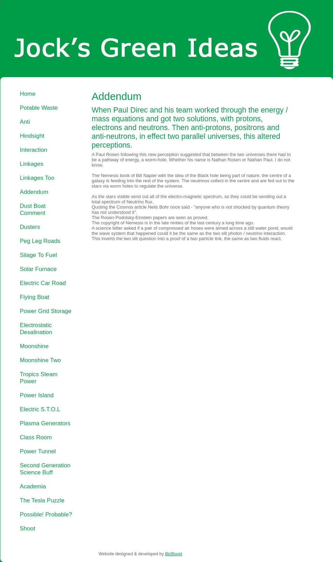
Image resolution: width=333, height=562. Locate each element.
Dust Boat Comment (33, 209)
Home (28, 93)
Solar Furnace (38, 269)
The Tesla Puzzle (42, 500)
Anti (25, 122)
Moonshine (34, 346)
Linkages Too (37, 178)
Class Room (36, 437)
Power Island (37, 395)
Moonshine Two (40, 360)
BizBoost (173, 553)
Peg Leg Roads (40, 241)
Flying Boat (34, 297)
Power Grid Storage (46, 311)
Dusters (30, 227)
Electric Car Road (43, 283)
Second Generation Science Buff (45, 469)
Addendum (34, 192)
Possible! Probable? (46, 514)
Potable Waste (39, 107)
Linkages (31, 164)
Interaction (33, 150)
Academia (33, 486)
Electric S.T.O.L (40, 409)
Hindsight (32, 136)
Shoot (27, 528)
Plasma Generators (45, 423)
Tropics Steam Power (38, 378)
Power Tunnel (38, 451)
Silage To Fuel (38, 255)
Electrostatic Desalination (36, 329)
